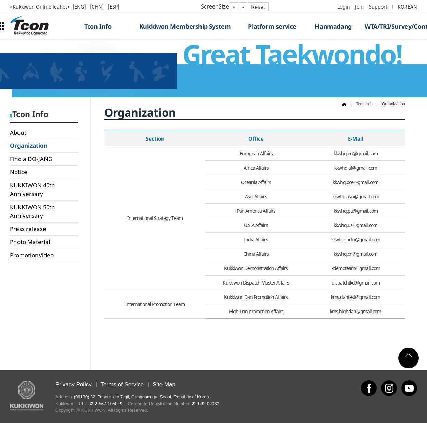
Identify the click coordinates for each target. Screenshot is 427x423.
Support (378, 6)
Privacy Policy (73, 384)
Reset (258, 7)
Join (359, 6)
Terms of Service (122, 384)
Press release (28, 229)
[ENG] (80, 6)
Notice (18, 172)
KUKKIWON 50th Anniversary (32, 211)
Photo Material (30, 242)
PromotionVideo (32, 255)
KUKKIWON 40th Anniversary (32, 189)
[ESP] (113, 6)
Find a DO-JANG (31, 159)
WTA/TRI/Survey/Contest (391, 26)
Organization (29, 145)
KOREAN (407, 6)
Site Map (164, 384)
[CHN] (97, 6)
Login (343, 6)
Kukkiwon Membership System (185, 26)
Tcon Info (97, 26)
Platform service (272, 26)
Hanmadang (333, 26)
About (18, 132)
